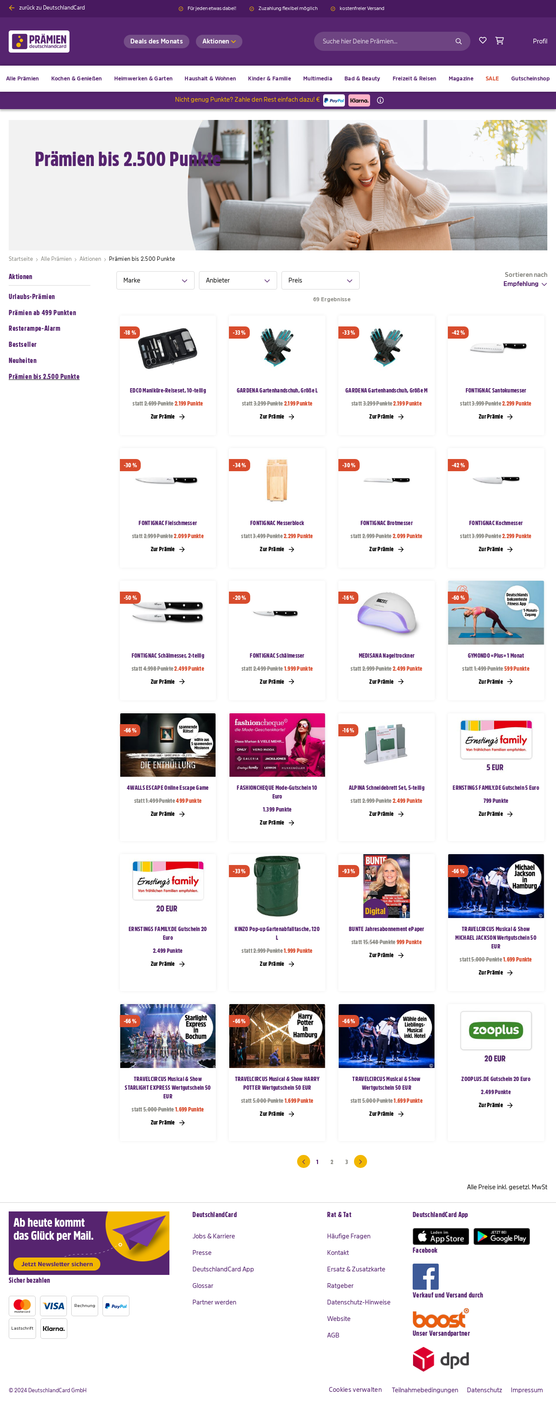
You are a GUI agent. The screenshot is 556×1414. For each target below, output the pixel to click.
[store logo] (53, 41)
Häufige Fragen (349, 1236)
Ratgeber (340, 1286)
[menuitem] (77, 78)
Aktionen (20, 276)
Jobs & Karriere (213, 1236)
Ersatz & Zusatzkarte (356, 1269)
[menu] (278, 79)
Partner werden (214, 1302)
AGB (333, 1335)
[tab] (155, 280)
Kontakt (338, 1253)
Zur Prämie (168, 416)
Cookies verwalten (355, 1390)
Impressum (527, 1390)
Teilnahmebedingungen (425, 1390)
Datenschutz (484, 1390)
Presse (202, 1253)
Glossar (202, 1286)
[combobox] (392, 41)
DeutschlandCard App (223, 1269)
